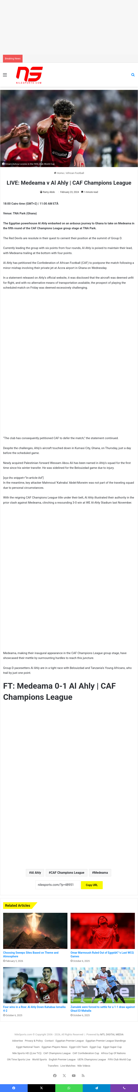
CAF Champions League (67, 872)
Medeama (101, 872)
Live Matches (67, 1065)
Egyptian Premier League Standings (106, 1040)
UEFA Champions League (91, 1059)
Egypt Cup (95, 1046)
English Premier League (62, 1059)
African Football (75, 173)
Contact (49, 1040)
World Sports (39, 1059)
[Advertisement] (69, 27)
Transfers (53, 1065)
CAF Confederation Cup (86, 1053)
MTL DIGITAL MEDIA (111, 1034)
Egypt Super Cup (112, 1046)
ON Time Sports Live (18, 1059)
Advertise (17, 1040)
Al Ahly (36, 872)
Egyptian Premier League (69, 1040)
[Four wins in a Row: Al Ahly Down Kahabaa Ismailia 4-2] (35, 985)
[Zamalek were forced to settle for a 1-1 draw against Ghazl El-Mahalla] (103, 985)
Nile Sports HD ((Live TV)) (27, 1053)
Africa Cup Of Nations (113, 1053)
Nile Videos (83, 1065)
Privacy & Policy (34, 1040)
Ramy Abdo (49, 192)
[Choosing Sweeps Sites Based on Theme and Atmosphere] (35, 931)
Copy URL (92, 885)
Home (59, 173)
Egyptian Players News (54, 1046)
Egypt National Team (28, 1046)
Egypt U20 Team (78, 1046)
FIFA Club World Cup (119, 1059)
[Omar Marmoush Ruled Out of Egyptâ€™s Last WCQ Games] (103, 931)
